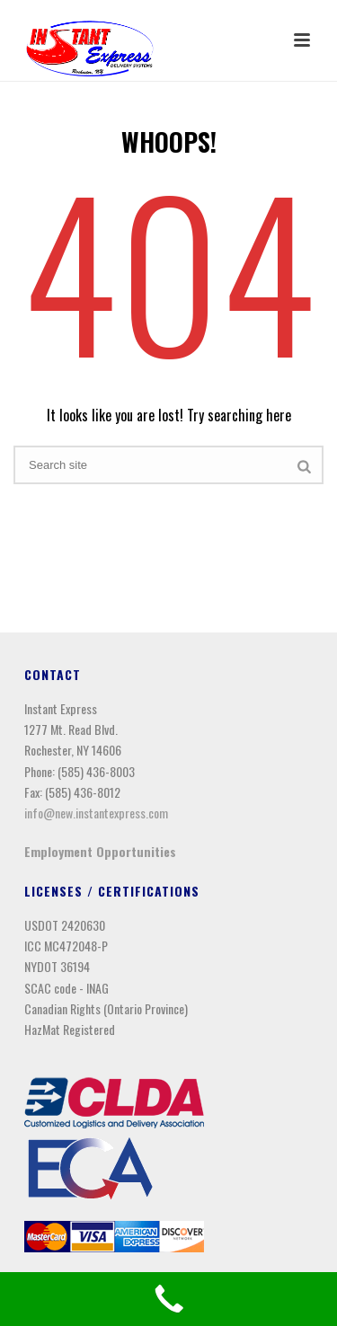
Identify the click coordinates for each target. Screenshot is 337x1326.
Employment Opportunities (100, 851)
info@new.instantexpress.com (96, 812)
